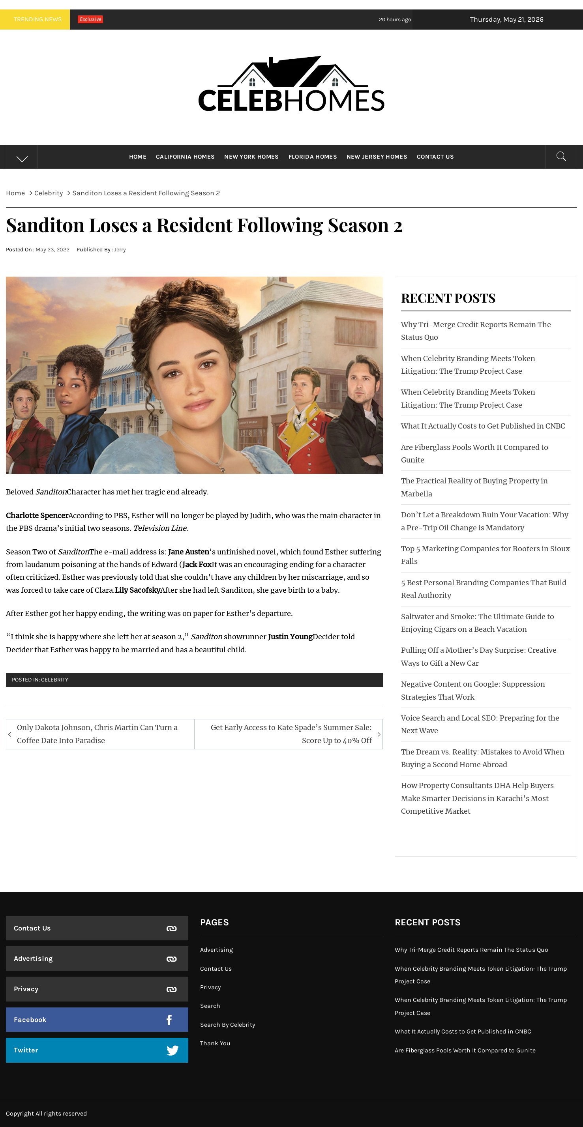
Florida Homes (313, 156)
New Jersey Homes (377, 156)
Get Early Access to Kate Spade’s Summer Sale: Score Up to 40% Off (291, 734)
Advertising (33, 958)
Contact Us (435, 156)
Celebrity (54, 679)
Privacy (26, 989)
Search (210, 1005)
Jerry (120, 249)
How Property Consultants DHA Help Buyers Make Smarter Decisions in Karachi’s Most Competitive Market (477, 798)
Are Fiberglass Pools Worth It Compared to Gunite (465, 1050)
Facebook (30, 1019)
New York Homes (251, 156)
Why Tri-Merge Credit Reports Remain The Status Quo (471, 949)
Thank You (215, 1043)
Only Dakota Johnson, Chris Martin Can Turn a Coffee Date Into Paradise (97, 734)
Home (137, 156)
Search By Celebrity (227, 1024)
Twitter (26, 1050)
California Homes (185, 156)
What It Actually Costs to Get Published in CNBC (483, 426)
